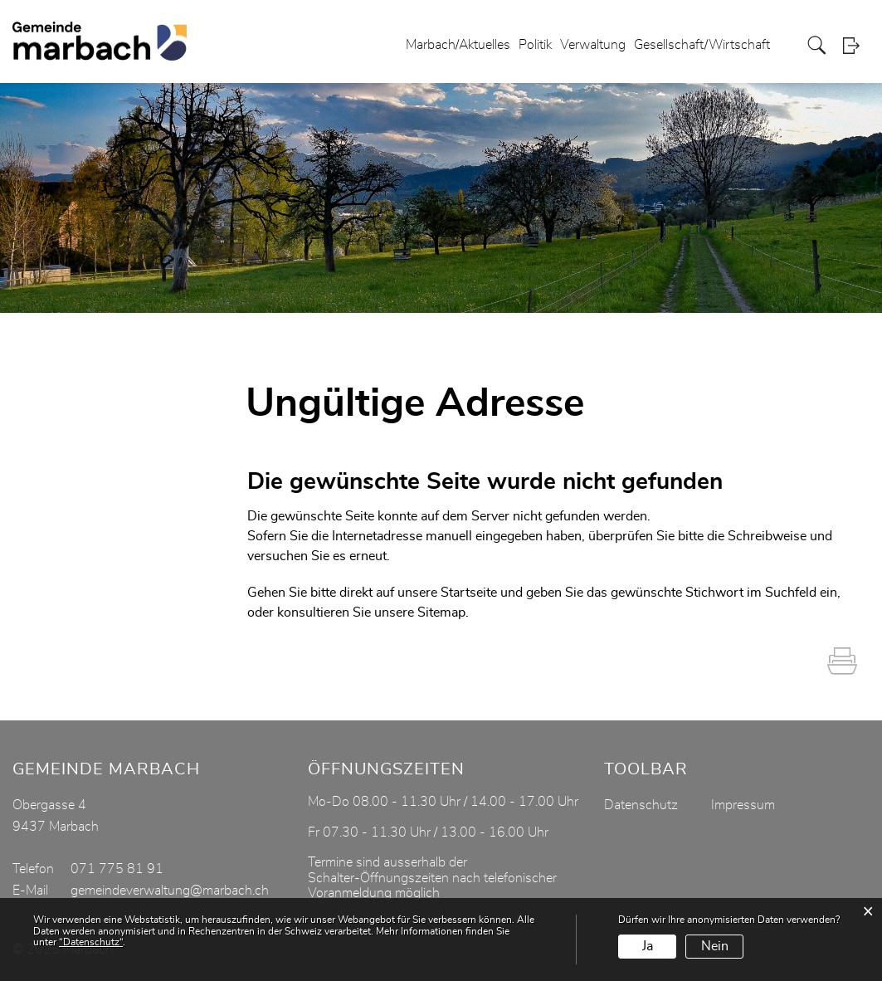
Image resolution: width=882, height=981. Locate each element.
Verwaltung (593, 44)
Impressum (743, 805)
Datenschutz (641, 805)
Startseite (469, 592)
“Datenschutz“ (91, 942)
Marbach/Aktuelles (458, 44)
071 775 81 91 (117, 869)
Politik (535, 44)
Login (856, 45)
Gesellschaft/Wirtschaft (702, 44)
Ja (647, 946)
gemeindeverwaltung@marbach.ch (170, 890)
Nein (715, 946)
